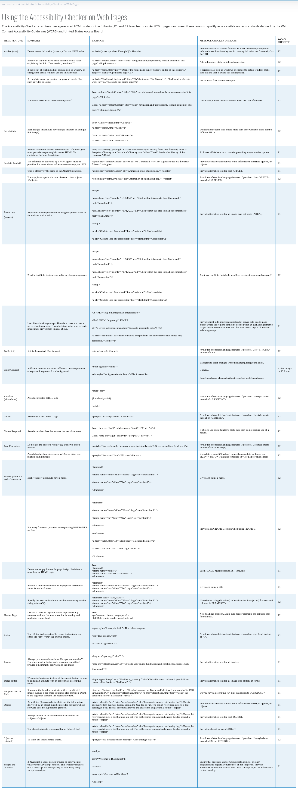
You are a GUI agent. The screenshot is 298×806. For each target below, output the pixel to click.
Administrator (26, 4)
